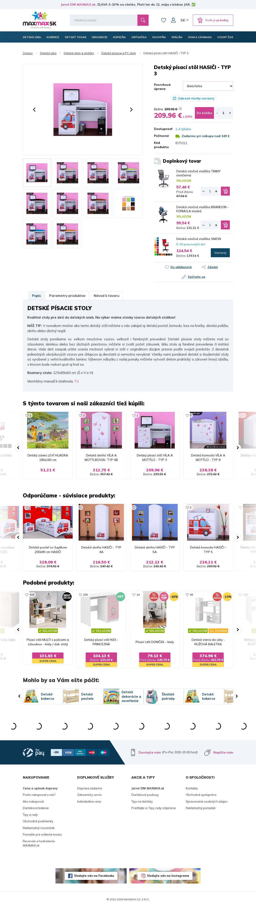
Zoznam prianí (163, 20)
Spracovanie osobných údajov (207, 801)
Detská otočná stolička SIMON (198, 239)
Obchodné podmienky (38, 821)
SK (183, 20)
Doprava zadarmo (89, 788)
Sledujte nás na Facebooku (94, 875)
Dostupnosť (161, 129)
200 (85, 594)
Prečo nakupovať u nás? (39, 795)
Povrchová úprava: (162, 87)
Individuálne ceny (89, 801)
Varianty (220, 253)
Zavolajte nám (149, 752)
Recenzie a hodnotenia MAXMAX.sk (39, 843)
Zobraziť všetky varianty (196, 98)
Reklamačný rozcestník (39, 828)
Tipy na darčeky (142, 801)
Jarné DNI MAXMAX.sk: (78, 4)
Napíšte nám (223, 752)
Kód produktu (161, 145)
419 (32, 594)
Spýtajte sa (196, 277)
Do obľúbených (181, 267)
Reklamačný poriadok (200, 808)
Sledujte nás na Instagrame (168, 875)
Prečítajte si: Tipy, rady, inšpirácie (153, 808)
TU (76, 381)
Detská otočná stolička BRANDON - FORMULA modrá (202, 209)
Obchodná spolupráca (201, 795)
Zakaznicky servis (89, 795)
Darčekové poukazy (145, 795)
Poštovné (161, 136)
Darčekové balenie (36, 808)
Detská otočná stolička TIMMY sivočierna (198, 173)
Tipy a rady (30, 814)
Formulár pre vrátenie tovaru (42, 834)
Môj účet (173, 20)
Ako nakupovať (33, 801)
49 (191, 594)
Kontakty (192, 788)
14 (138, 594)
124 (245, 594)
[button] (34, 109)
